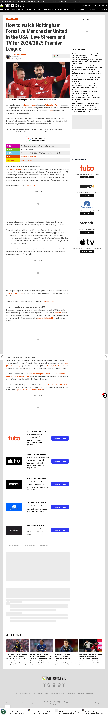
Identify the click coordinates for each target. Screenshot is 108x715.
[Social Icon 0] (44, 685)
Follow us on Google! (62, 56)
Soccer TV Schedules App (57, 384)
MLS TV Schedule (65, 1)
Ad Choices (80, 693)
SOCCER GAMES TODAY (33, 9)
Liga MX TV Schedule (77, 1)
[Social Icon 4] (63, 685)
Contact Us (89, 693)
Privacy (46, 693)
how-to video (49, 301)
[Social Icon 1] (49, 685)
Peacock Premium (28, 156)
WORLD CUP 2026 (17, 9)
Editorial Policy (70, 693)
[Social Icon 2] (54, 685)
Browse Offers (60, 438)
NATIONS (84, 9)
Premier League (30, 105)
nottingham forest (30, 545)
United (50, 110)
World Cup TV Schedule (19, 1)
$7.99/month (30, 185)
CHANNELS (94, 9)
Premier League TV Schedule (50, 1)
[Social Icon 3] (59, 685)
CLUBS (75, 9)
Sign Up (87, 177)
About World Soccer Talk (23, 693)
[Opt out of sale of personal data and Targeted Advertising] (3, 711)
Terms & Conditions (57, 693)
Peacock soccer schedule (15, 293)
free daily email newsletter (56, 365)
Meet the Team (38, 693)
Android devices (37, 389)
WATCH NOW (26, 160)
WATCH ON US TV (50, 9)
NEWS (7, 9)
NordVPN (58, 312)
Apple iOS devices (21, 389)
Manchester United (13, 545)
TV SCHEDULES (64, 9)
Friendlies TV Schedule (34, 1)
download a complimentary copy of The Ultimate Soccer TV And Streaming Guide (35, 375)
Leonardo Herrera (20, 54)
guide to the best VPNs (45, 318)
